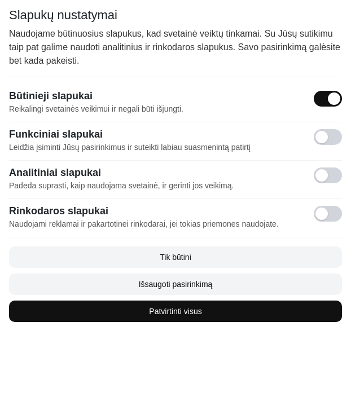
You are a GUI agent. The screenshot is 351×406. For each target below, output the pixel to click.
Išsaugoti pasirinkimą (176, 284)
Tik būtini (175, 257)
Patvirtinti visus (175, 311)
